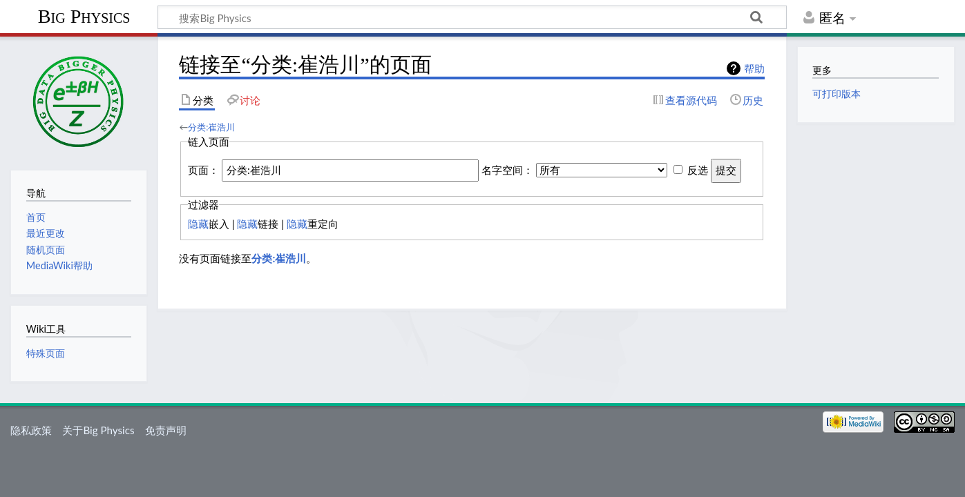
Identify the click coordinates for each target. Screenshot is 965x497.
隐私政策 (31, 430)
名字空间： (507, 170)
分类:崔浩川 (211, 127)
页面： (203, 170)
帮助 (754, 68)
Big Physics (84, 16)
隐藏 (198, 223)
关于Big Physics (98, 430)
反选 (697, 170)
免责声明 (166, 430)
